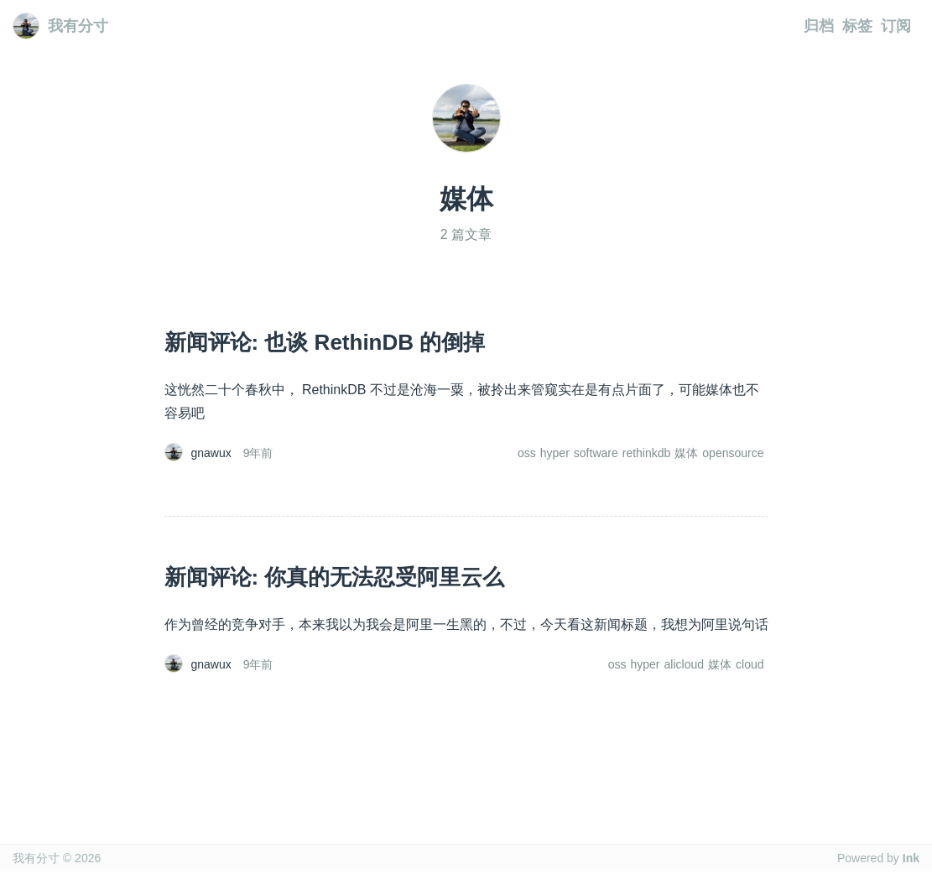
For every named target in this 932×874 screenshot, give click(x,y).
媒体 (686, 453)
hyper (555, 453)
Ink (911, 858)
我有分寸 (60, 26)
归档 (819, 26)
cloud (749, 664)
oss (527, 453)
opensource (732, 453)
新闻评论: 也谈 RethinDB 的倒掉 (325, 342)
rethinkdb (646, 453)
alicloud (684, 664)
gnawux (211, 453)
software (596, 453)
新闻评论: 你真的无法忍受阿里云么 (334, 577)
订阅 (896, 26)
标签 (857, 26)
